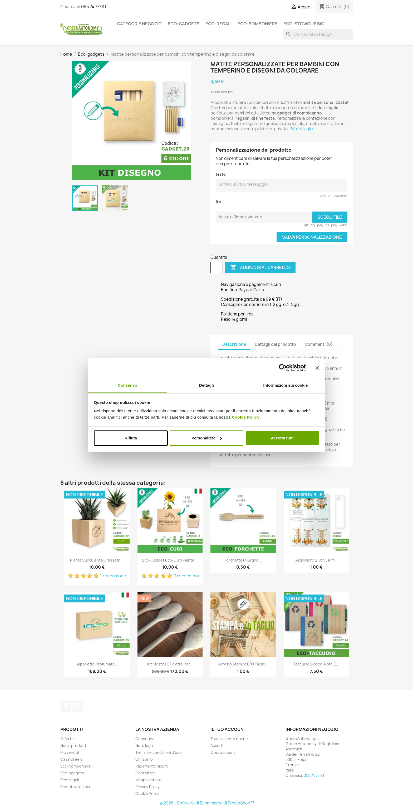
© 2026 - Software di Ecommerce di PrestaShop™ (206, 803)
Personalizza (206, 438)
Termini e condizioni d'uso (158, 752)
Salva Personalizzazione (312, 237)
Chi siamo (144, 759)
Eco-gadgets (183, 24)
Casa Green (71, 759)
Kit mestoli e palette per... (170, 664)
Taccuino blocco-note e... (316, 664)
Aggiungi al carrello (260, 267)
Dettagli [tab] (206, 385)
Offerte (67, 738)
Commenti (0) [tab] (319, 344)
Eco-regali (218, 24)
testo (221, 174)
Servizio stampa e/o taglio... (243, 664)
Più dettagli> (301, 129)
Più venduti (70, 752)
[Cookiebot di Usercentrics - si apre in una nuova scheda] (283, 368)
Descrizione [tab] (234, 344)
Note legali (144, 745)
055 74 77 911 (93, 6)
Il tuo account (228, 729)
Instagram (77, 706)
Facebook (66, 706)
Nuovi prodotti (73, 745)
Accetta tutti (282, 438)
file (218, 201)
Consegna (144, 738)
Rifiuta (131, 438)
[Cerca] (318, 34)
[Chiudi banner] (317, 368)
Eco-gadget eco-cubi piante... (170, 560)
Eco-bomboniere (257, 24)
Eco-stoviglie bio (303, 24)
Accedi (216, 745)
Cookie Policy (245, 417)
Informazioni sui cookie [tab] (285, 385)
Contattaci (145, 772)
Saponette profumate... (97, 664)
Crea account (222, 752)
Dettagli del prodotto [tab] (275, 344)
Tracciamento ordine (229, 738)
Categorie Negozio (139, 24)
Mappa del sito (148, 779)
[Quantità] (216, 267)
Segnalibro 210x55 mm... (316, 560)
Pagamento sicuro (151, 766)
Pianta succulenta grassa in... (97, 560)
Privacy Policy (147, 786)
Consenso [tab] (127, 385)
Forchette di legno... (243, 560)
